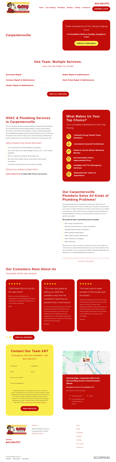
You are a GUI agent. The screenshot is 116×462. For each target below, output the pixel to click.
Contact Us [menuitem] (86, 7)
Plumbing (79, 432)
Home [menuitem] (41, 7)
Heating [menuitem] (70, 7)
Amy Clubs (79, 443)
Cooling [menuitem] (77, 7)
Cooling (78, 440)
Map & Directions (37, 433)
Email (31, 372)
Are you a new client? (15, 377)
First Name (12, 366)
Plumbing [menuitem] (61, 7)
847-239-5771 (102, 3)
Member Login (101, 9)
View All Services (58, 94)
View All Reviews (23, 337)
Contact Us (79, 447)
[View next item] (10, 337)
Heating (78, 436)
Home (78, 429)
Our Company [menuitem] (51, 7)
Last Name (32, 366)
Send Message (28, 408)
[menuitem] (8, 459)
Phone (11, 372)
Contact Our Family (86, 43)
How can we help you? (16, 383)
